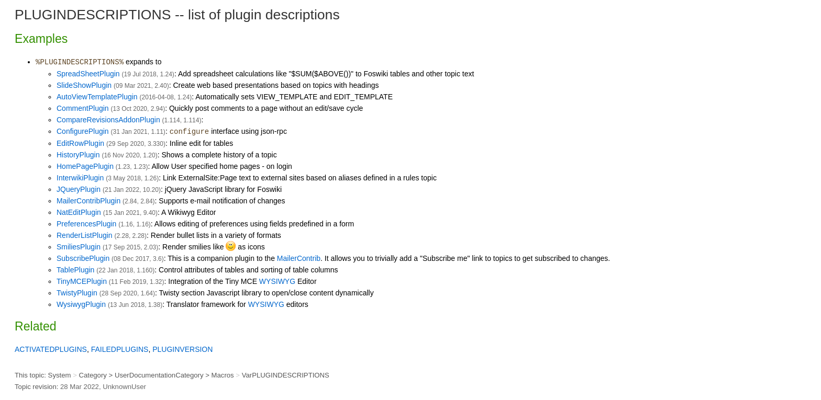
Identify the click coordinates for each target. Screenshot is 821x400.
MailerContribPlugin (88, 201)
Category (92, 375)
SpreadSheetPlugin (88, 74)
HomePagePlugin (85, 166)
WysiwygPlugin (81, 304)
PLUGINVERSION (182, 349)
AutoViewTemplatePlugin (97, 97)
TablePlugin (75, 270)
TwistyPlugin (77, 293)
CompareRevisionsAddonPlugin (108, 120)
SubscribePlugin (83, 258)
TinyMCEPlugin (82, 281)
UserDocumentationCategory (159, 375)
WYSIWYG (277, 281)
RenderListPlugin (85, 235)
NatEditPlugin (79, 212)
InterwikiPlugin (80, 178)
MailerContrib (298, 258)
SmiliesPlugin (79, 247)
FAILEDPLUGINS (120, 349)
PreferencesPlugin (86, 224)
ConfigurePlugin (83, 131)
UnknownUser (124, 387)
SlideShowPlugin (84, 85)
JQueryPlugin (79, 189)
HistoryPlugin (78, 155)
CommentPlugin (83, 108)
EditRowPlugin (80, 143)
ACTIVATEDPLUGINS (51, 349)
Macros (223, 375)
